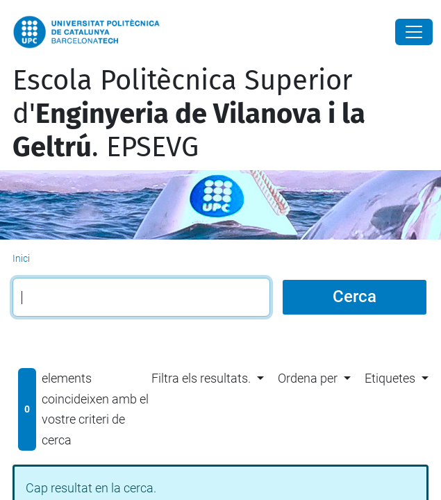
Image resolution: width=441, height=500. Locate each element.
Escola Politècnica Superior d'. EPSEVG (189, 114)
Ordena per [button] (308, 378)
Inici (21, 258)
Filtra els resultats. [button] (201, 378)
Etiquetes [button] (390, 378)
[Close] (414, 32)
